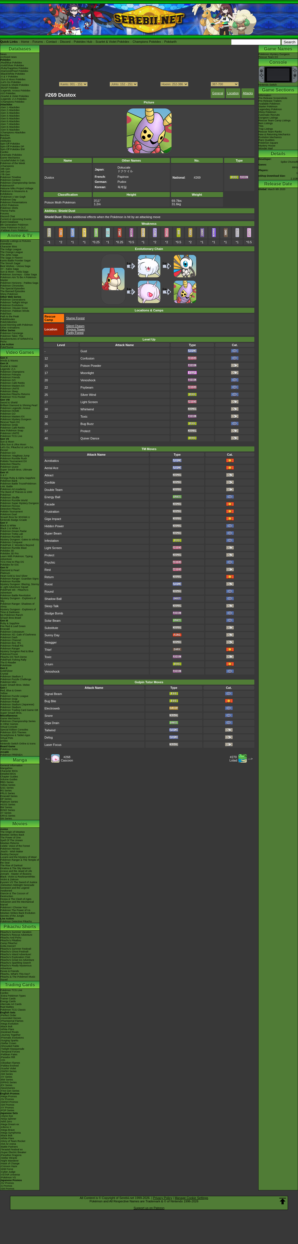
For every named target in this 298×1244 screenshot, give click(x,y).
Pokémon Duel (8, 514)
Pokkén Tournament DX (13, 461)
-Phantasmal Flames (12, 1021)
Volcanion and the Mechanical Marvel (17, 903)
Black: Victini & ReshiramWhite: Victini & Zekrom (18, 878)
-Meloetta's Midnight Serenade (17, 885)
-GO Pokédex (8, 93)
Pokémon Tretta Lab (11, 534)
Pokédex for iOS (9, 564)
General (217, 93)
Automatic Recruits (269, 114)
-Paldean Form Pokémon (14, 230)
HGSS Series (7, 804)
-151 (2, 1060)
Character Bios (8, 246)
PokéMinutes (7, 319)
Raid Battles (7, 1007)
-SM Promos (7, 1104)
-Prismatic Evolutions (12, 1037)
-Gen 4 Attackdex (10, 115)
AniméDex (6, 243)
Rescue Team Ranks (270, 131)
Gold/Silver (6, 671)
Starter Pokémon (268, 106)
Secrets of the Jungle (12, 915)
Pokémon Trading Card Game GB (19, 710)
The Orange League (11, 252)
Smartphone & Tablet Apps (15, 735)
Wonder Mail (266, 148)
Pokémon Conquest (11, 542)
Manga (20, 760)
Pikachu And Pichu (10, 937)
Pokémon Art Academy (13, 489)
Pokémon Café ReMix (12, 383)
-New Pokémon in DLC (13, 227)
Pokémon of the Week (12, 163)
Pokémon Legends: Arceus (15, 408)
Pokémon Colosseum (12, 631)
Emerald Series (9, 796)
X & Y (3, 475)
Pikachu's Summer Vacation (16, 932)
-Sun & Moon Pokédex (12, 79)
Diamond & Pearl (9, 570)
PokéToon (5, 313)
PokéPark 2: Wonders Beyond (17, 545)
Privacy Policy (162, 1198)
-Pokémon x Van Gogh (12, 196)
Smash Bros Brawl (10, 617)
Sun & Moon (7, 441)
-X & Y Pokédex (9, 76)
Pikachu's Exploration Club (15, 957)
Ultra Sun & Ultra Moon (13, 444)
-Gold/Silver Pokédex (12, 65)
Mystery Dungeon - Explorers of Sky (18, 599)
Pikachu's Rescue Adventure (16, 934)
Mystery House (267, 145)
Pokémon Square (268, 142)
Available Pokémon (269, 103)
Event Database (9, 222)
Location (233, 93)
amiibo (4, 740)
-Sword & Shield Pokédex (14, 85)
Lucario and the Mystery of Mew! (18, 857)
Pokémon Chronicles (12, 285)
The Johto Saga (9, 255)
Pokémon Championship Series (18, 182)
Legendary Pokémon (270, 109)
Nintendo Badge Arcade (13, 520)
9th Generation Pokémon (14, 224)
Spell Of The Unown (11, 840)
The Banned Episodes (12, 291)
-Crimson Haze (8, 1166)
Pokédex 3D (7, 550)
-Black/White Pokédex (12, 73)
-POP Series (7, 1110)
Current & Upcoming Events (16, 219)
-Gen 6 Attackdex (10, 121)
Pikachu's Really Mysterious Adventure (16, 967)
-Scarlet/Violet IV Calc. (12, 160)
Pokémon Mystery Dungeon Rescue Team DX (15, 421)
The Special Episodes (12, 288)
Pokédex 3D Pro (9, 553)
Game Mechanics (10, 157)
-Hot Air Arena (8, 1144)
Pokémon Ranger (10, 648)
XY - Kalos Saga (9, 269)
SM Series (6, 818)
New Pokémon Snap (11, 430)
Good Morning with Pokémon (16, 324)
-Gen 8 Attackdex (10, 127)
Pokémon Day (8, 199)
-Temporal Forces (10, 1051)
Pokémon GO (8, 380)
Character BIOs (9, 771)
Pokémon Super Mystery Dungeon (19, 503)
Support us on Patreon (148, 1208)
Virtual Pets (6, 738)
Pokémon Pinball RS (12, 645)
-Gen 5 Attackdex (10, 118)
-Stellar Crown (8, 1043)
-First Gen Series (9, 1090)
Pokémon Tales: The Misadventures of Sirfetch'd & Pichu (16, 339)
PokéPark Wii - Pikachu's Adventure (14, 591)
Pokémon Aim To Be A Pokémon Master (18, 279)
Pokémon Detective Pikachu (16, 921)
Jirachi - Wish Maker (11, 851)
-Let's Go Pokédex (10, 82)
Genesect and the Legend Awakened (14, 889)
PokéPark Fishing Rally (13, 659)
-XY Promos (7, 1107)
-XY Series (6, 1076)
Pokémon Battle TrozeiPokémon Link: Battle (18, 485)
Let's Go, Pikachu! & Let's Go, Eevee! (17, 448)
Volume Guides (8, 779)
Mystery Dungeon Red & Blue (17, 651)
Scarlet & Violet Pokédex (112, 41)
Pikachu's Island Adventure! (15, 954)
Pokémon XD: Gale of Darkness (18, 634)
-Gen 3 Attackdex (10, 113)
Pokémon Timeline (10, 177)
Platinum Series (9, 801)
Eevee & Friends (9, 971)
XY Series (5, 813)
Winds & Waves (9, 360)
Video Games (20, 352)
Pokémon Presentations (13, 202)
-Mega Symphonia (10, 1132)
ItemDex (5, 135)
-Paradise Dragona (11, 1155)
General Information (11, 765)
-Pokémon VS (8, 1177)
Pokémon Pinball (9, 701)
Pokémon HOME (9, 411)
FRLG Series (7, 793)
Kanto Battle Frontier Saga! (15, 260)
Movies (19, 823)
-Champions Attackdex (12, 132)
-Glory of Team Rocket (12, 1141)
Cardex (4, 152)
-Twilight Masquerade (12, 1048)
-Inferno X (5, 1127)
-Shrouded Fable (9, 1046)
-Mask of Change (10, 1163)
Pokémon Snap (9, 698)
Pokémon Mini (8, 682)
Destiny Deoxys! (9, 854)
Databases (20, 48)
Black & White (8, 525)
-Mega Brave (7, 1130)
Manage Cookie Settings (191, 1198)
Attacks (248, 93)
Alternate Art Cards (11, 1004)
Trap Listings (266, 128)
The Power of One (10, 837)
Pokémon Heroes (10, 848)
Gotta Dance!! (8, 946)
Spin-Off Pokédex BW (12, 149)
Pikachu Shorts (20, 926)
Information (265, 95)
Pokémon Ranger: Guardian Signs (19, 578)
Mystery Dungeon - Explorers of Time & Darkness (18, 611)
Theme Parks (7, 210)
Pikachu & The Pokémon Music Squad (17, 978)
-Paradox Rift (7, 1057)
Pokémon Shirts (9, 208)
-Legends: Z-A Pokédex (13, 99)
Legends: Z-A (7, 369)
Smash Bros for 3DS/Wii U (15, 517)
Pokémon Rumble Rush (13, 458)
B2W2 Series (7, 810)
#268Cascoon (67, 758)
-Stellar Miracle (8, 1158)
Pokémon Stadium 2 (11, 676)
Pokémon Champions (12, 371)
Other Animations (10, 327)
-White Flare (7, 1029)
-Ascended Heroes (10, 1018)
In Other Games (9, 724)
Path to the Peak (9, 316)
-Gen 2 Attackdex (10, 110)
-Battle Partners (9, 1146)
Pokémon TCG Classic (13, 1009)
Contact (51, 41)
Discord (65, 41)
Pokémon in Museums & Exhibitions (14, 192)
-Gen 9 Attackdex (10, 129)
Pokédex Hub (83, 41)
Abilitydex (5, 140)
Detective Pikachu (10, 464)
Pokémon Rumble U (11, 536)
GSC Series (7, 787)
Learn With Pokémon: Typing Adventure (16, 557)
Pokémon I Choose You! (13, 907)
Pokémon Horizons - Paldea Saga (19, 283)
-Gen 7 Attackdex (10, 124)
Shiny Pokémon (9, 294)
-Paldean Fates (8, 1054)
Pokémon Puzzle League (14, 696)
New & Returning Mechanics (274, 134)
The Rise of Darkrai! (11, 865)
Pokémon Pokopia (10, 374)
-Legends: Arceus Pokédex (15, 90)
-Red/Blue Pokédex (11, 62)
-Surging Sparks (9, 1040)
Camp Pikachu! (8, 943)
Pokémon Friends (10, 377)
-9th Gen (5, 168)
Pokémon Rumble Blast (13, 548)
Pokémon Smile (9, 425)
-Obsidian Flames (10, 1062)
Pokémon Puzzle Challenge (15, 679)
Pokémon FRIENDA (11, 754)
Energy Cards (8, 1001)
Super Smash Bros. (11, 712)
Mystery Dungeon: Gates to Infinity (19, 539)
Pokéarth (170, 41)
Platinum (5, 573)
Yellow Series (7, 785)
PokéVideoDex (8, 322)
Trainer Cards (8, 998)
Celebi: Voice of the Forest (15, 846)
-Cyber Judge (7, 1171)
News (3, 54)
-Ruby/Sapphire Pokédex (14, 68)
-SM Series (6, 1074)
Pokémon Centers (10, 180)
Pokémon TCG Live (11, 436)
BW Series (6, 807)
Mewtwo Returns (9, 843)
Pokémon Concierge (11, 333)
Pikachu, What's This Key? (15, 974)
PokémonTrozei (9, 654)
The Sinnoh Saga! (10, 263)
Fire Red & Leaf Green (13, 626)
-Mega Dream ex (9, 1124)
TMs (261, 126)
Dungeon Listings (268, 117)
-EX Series (6, 1085)
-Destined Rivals (9, 1032)
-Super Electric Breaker (13, 1152)
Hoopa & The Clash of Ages (15, 899)
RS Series (6, 790)
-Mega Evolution (9, 1023)
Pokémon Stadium (10, 707)
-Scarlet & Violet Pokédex (14, 96)
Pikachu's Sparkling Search (15, 962)
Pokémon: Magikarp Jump (15, 455)
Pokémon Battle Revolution (15, 595)
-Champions (7, 166)
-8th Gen (5, 171)
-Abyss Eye (6, 1116)
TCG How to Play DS (12, 561)
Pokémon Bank (8, 480)
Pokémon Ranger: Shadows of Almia (17, 605)
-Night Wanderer (9, 1160)
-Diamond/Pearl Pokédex (14, 71)
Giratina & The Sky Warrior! (15, 868)
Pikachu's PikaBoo (10, 940)
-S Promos (6, 1185)
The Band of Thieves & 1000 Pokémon (16, 493)
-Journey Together (10, 1034)
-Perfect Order (8, 1015)
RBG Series (7, 782)
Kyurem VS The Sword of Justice (18, 882)
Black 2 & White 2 (10, 528)
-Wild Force (6, 1169)
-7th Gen (5, 174)
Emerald (5, 629)
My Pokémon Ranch (11, 615)
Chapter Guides (9, 776)
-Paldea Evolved (9, 1065)
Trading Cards (20, 984)
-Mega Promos (8, 1096)
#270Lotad (233, 758)
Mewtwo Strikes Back (12, 834)
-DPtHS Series (8, 1082)
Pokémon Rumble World (13, 500)
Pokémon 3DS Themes (13, 732)
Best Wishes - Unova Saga (15, 266)
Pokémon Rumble (10, 581)
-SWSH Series (8, 1071)
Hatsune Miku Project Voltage (16, 188)
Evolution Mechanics (270, 137)
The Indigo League (10, 249)
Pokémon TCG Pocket (12, 397)
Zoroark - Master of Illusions (16, 873)
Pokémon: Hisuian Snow (14, 308)
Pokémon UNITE (9, 388)
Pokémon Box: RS (10, 643)
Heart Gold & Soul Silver (14, 575)
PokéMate (6, 665)
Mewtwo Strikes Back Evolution (17, 913)
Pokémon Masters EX (12, 385)
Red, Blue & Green (11, 690)
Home (25, 41)
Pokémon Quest (9, 466)
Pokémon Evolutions (11, 305)
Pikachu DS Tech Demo (13, 657)
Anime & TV (19, 235)
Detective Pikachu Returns (15, 394)
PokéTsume (6, 347)
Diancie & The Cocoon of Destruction (14, 895)
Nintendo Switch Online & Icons (18, 743)
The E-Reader (8, 662)
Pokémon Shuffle (9, 497)
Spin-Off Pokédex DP (12, 146)
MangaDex (6, 768)
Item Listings (266, 123)
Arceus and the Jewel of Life (16, 871)
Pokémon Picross (10, 506)
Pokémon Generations (12, 299)
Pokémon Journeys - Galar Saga (18, 274)
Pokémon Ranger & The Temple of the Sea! (19, 861)
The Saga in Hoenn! (11, 257)
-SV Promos (7, 1099)
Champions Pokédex (147, 41)
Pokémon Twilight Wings (14, 302)
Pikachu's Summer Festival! (15, 948)
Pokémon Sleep (9, 391)
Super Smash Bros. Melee (15, 685)
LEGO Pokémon (9, 205)
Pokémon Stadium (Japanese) (17, 704)
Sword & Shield (9, 402)
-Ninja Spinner (8, 1118)
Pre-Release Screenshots (273, 98)
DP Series (5, 799)
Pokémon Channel (10, 640)
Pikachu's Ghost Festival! (14, 951)
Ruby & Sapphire (9, 623)
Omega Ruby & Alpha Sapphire (17, 478)
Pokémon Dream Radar (13, 531)
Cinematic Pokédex (11, 154)
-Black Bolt (6, 1026)
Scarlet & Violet (8, 366)
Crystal (4, 673)
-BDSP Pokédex (9, 87)
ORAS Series (7, 815)
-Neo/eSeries (7, 1088)
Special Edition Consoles (14, 729)
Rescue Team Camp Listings (274, 120)
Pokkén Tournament (11, 511)
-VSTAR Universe (10, 1174)
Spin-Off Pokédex (10, 143)
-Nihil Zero (6, 1121)
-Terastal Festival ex (11, 1149)
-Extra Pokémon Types (13, 995)
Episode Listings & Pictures (15, 241)
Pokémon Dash (9, 637)
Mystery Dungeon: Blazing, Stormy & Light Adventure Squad (19, 585)
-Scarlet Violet (8, 1068)
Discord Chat (7, 216)
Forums (37, 41)
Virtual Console (8, 726)
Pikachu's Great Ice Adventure (17, 960)
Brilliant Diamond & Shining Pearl (18, 405)
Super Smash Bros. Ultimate (16, 469)
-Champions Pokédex (12, 101)
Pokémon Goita (9, 749)
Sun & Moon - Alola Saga (14, 271)
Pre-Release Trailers (270, 101)
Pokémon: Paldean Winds (14, 310)
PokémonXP (7, 185)
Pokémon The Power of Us (15, 910)
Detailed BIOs (8, 773)
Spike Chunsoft (289, 161)
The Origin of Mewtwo (12, 832)
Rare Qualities (266, 140)
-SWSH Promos (9, 1102)
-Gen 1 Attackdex (10, 107)
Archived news (8, 57)
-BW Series (6, 1079)
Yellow (4, 693)
